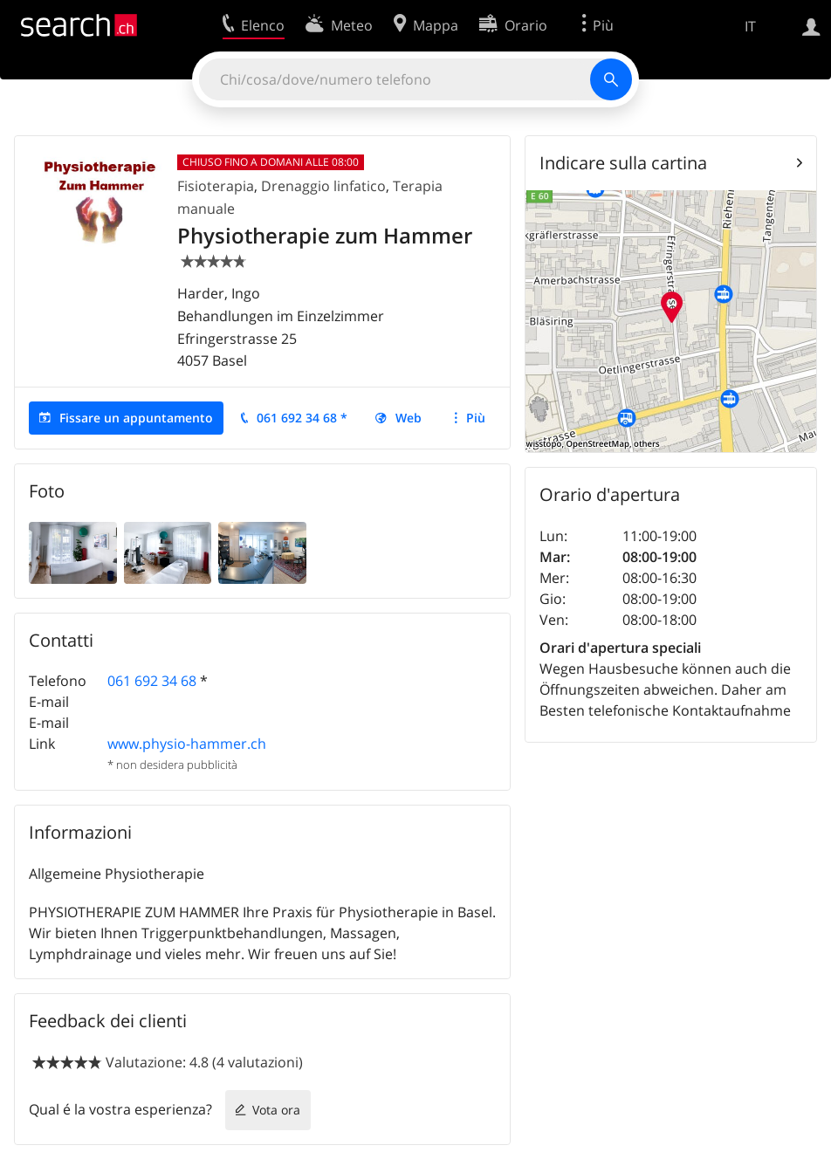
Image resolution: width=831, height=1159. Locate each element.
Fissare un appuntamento (136, 417)
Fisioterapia (215, 185)
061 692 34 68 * (302, 417)
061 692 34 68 (151, 680)
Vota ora (276, 1109)
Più (475, 417)
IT (750, 26)
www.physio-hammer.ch (186, 743)
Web (408, 417)
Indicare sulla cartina (623, 163)
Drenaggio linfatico (323, 185)
